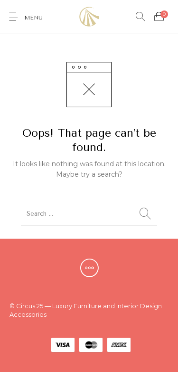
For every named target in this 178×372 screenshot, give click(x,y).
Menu (33, 17)
